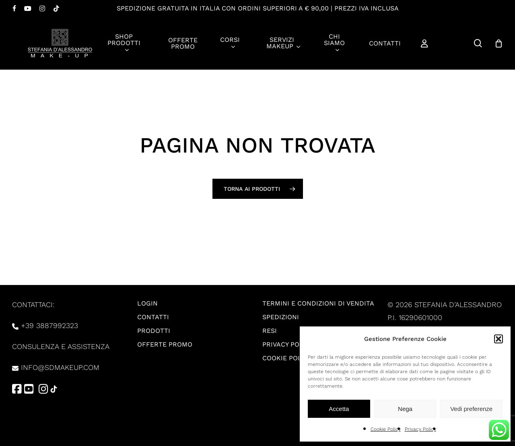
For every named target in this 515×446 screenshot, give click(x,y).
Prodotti (153, 330)
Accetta (339, 408)
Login (147, 303)
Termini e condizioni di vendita (318, 303)
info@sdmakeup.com (60, 367)
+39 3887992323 (49, 325)
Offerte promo (164, 344)
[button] (498, 339)
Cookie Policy (386, 429)
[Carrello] (498, 43)
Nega (405, 408)
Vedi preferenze (471, 408)
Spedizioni (280, 317)
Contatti (153, 317)
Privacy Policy (420, 429)
